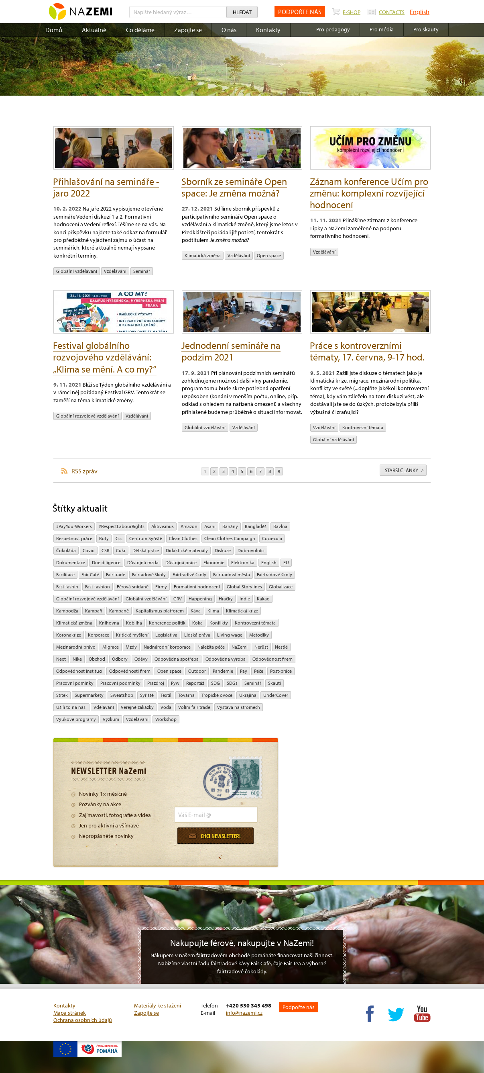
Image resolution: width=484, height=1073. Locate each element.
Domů (53, 30)
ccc (119, 538)
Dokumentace (70, 562)
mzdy (131, 647)
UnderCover (275, 695)
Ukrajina (247, 695)
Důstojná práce (181, 562)
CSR (105, 550)
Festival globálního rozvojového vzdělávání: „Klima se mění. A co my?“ (105, 357)
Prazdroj (155, 683)
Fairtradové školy (274, 574)
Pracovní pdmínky (75, 683)
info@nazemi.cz (244, 1012)
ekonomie (213, 562)
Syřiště (147, 695)
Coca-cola (272, 538)
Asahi (210, 526)
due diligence (106, 562)
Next (61, 659)
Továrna (186, 695)
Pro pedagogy (333, 29)
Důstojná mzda (143, 562)
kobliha (134, 623)
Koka (197, 623)
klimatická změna (203, 255)
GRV (177, 599)
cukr (121, 550)
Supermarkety (89, 695)
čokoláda (66, 550)
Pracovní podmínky (120, 683)
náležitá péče (211, 647)
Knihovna (109, 623)
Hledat (242, 12)
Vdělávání (104, 707)
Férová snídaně (132, 587)
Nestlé (281, 647)
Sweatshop (121, 695)
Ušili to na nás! (71, 707)
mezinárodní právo (76, 647)
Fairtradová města (231, 574)
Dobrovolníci (251, 550)
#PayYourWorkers (74, 526)
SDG (215, 683)
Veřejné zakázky (137, 707)
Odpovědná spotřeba (177, 659)
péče (258, 671)
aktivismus (162, 526)
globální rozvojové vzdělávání (87, 416)
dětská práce (145, 550)
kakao (263, 599)
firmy (161, 587)
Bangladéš (255, 526)
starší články (404, 470)
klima (213, 611)
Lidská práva (197, 635)
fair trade (115, 574)
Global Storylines (244, 587)
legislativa (166, 635)
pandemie (223, 671)
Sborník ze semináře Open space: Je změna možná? (234, 187)
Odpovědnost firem (272, 659)
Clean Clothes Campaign (229, 538)
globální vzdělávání (76, 271)
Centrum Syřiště (145, 538)
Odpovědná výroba (225, 659)
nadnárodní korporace (167, 647)
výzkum (111, 719)
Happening (200, 599)
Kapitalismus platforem (160, 611)
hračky (226, 599)
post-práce (281, 671)
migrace (110, 647)
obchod (97, 659)
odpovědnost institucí (79, 671)
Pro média (382, 29)
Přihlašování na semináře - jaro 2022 (106, 187)
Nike (77, 659)
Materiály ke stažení (157, 1005)
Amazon (189, 526)
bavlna (280, 526)
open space (269, 255)
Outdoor (197, 671)
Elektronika (242, 562)
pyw (175, 683)
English (419, 12)
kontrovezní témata (362, 427)
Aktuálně (94, 30)
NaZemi (240, 647)
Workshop (166, 719)
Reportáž (195, 683)
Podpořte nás (299, 1007)
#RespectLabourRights (121, 526)
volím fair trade (194, 707)
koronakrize (68, 635)
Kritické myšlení (132, 635)
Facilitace (65, 574)
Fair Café (90, 574)
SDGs (232, 683)
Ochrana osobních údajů (82, 1020)
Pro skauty (426, 29)
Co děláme (140, 30)
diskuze (223, 550)
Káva (196, 611)
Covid (89, 550)
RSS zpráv (84, 471)
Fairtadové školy (149, 574)
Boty (104, 538)
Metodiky (259, 635)
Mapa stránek (69, 1012)
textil (166, 695)
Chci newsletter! (215, 836)
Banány (230, 526)
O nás (229, 30)
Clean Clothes (183, 538)
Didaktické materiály (187, 550)
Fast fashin (67, 587)
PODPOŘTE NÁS (299, 12)
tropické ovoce (216, 695)
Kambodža (67, 611)
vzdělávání (115, 271)
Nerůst (261, 647)
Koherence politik (167, 623)
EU (286, 562)
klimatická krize (242, 611)
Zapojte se (188, 30)
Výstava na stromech (238, 707)
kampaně (119, 611)
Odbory (120, 659)
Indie (245, 599)
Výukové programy (76, 719)
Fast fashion (97, 587)
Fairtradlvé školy (189, 574)
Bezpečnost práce (74, 538)
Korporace (98, 635)
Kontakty (268, 30)
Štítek (62, 695)
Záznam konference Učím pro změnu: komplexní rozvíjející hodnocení (369, 193)
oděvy (141, 659)
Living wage (229, 635)
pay (243, 671)
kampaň (93, 611)
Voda (166, 707)
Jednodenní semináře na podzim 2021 (231, 351)
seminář (141, 271)
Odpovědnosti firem (129, 671)
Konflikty (218, 623)
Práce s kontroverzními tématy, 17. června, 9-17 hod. (367, 351)
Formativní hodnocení (197, 587)
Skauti (274, 683)
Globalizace (281, 587)
